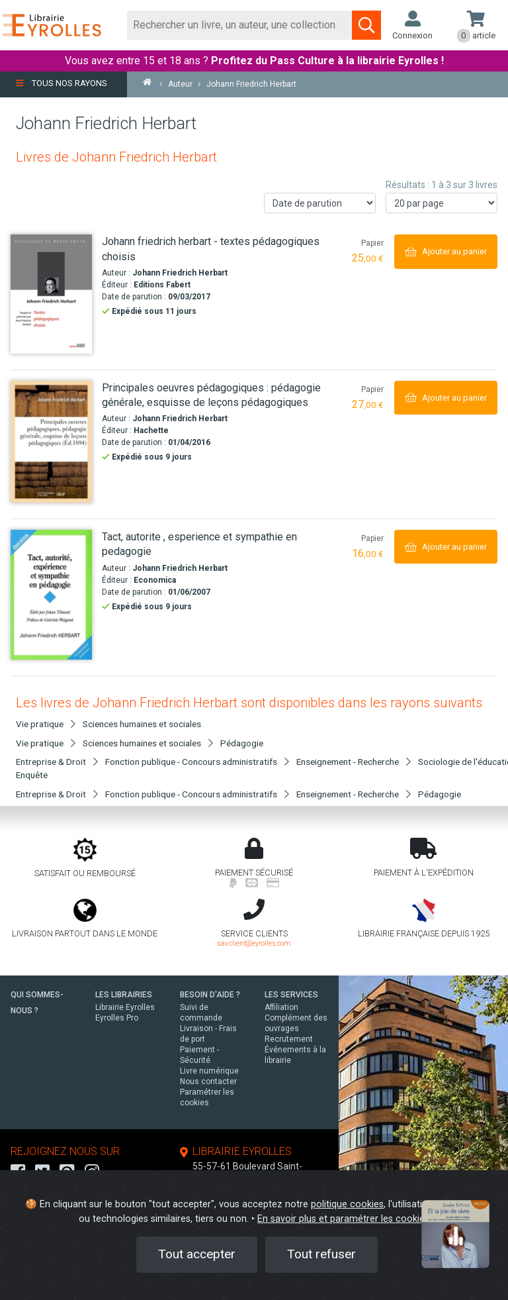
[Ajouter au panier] (445, 251)
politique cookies (347, 1204)
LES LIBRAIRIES (123, 994)
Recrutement (289, 1039)
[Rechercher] (240, 25)
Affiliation (281, 1007)
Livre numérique (209, 1070)
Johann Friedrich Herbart (180, 272)
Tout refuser (321, 1254)
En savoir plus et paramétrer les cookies (343, 1219)
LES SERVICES (291, 994)
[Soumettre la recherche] (366, 25)
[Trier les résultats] (320, 203)
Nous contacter (208, 1081)
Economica (155, 580)
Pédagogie (241, 743)
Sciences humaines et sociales (142, 724)
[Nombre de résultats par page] (441, 203)
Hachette (151, 430)
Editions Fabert (162, 284)
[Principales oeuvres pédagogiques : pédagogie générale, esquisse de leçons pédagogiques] (51, 442)
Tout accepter (196, 1254)
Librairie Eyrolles (125, 1007)
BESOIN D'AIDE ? (210, 994)
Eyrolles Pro (116, 1018)
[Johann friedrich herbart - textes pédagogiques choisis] (51, 293)
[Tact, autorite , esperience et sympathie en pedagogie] (51, 595)
